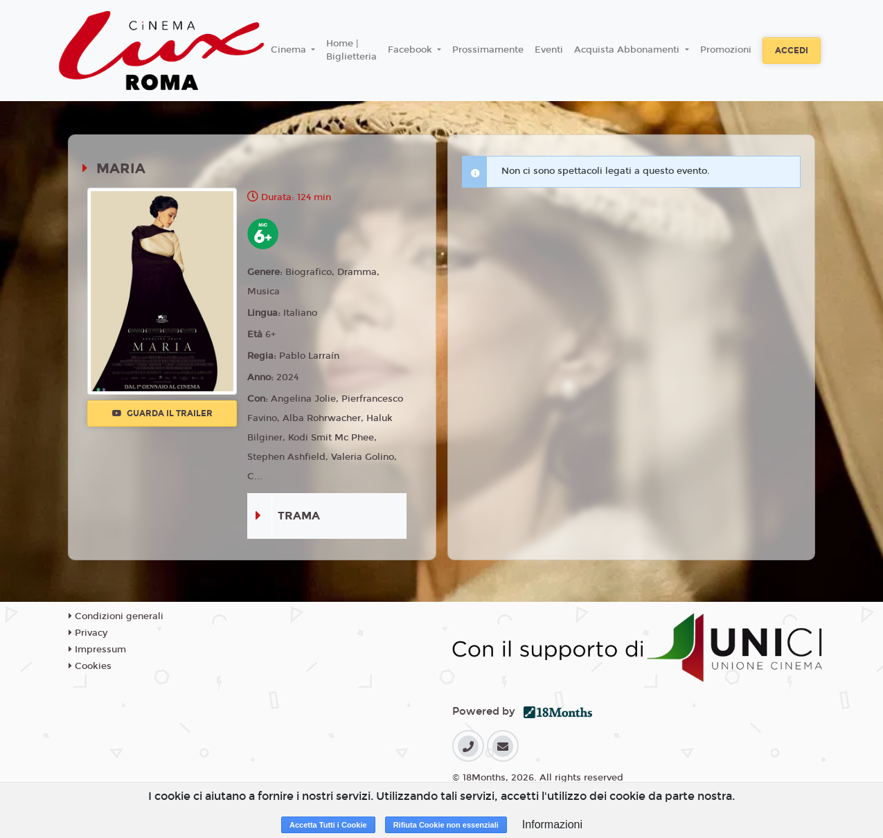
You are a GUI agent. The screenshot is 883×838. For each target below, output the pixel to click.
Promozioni (725, 49)
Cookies (90, 666)
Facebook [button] (411, 49)
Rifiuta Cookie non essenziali (446, 825)
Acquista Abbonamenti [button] (628, 49)
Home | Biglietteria (351, 50)
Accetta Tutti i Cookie (328, 825)
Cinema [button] (290, 49)
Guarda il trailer (162, 413)
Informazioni (552, 824)
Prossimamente (488, 49)
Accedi (791, 50)
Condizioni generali (116, 616)
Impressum (97, 649)
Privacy (88, 633)
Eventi (549, 49)
